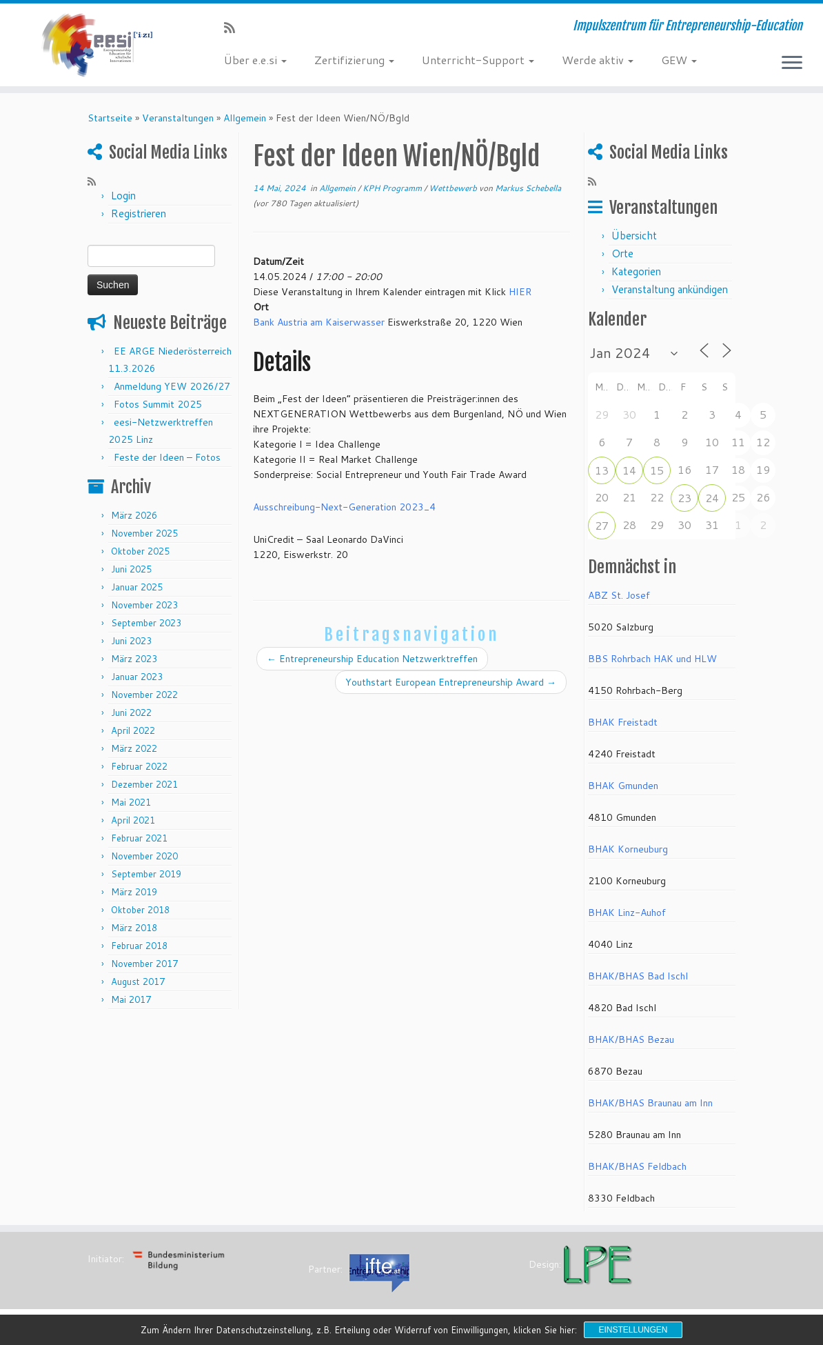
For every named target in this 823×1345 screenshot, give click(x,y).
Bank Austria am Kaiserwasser (319, 322)
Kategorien (636, 271)
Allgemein (244, 118)
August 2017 (138, 981)
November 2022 (144, 694)
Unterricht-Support (478, 60)
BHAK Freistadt (623, 722)
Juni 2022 (131, 712)
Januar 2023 (137, 676)
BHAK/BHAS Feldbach (637, 1166)
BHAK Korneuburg (628, 849)
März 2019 (134, 892)
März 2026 (134, 515)
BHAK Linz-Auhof (627, 912)
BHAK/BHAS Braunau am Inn (650, 1103)
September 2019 (146, 874)
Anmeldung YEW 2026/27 (172, 386)
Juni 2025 (131, 569)
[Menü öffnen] (792, 63)
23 (684, 498)
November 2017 (144, 963)
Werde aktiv (597, 60)
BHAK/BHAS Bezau (631, 1039)
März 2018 (134, 927)
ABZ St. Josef (619, 595)
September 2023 (146, 623)
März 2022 (134, 748)
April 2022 (133, 730)
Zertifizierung (354, 60)
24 (712, 498)
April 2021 (133, 820)
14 (629, 470)
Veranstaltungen (178, 118)
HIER (520, 292)
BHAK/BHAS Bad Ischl (638, 976)
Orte (622, 253)
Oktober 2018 (140, 910)
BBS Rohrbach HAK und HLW (652, 659)
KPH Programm (393, 188)
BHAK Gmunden (623, 786)
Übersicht (634, 235)
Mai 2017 (131, 999)
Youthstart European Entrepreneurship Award (450, 682)
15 (657, 470)
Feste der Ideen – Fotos (167, 457)
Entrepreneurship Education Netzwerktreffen (372, 659)
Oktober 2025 (140, 551)
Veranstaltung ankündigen (669, 289)
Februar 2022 (139, 766)
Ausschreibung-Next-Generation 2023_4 (344, 507)
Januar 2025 (137, 587)
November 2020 (144, 856)
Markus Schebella (528, 188)
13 (602, 470)
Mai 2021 (131, 802)
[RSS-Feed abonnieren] (234, 28)
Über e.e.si (255, 60)
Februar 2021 (139, 838)
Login (123, 195)
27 (602, 525)
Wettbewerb (454, 188)
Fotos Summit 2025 (158, 404)
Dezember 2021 (144, 784)
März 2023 (134, 658)
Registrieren (138, 213)
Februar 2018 (139, 945)
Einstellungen (632, 1330)
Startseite (110, 118)
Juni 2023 (131, 641)
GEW (679, 60)
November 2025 (144, 533)
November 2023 (144, 605)
